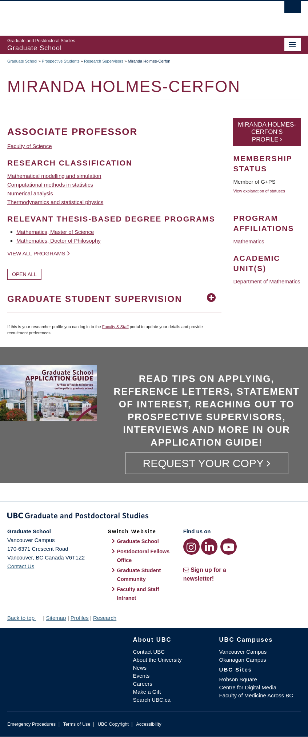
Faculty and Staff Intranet (138, 593)
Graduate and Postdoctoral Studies (154, 517)
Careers (142, 684)
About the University (157, 660)
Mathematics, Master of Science (55, 232)
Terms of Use (76, 724)
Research (104, 618)
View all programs (36, 253)
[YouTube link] (228, 546)
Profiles (80, 618)
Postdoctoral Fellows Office (143, 556)
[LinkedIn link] (209, 546)
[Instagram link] (191, 546)
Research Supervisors (103, 61)
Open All (24, 274)
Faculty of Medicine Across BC (256, 695)
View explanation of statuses (259, 191)
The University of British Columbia (132, 15)
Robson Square (238, 679)
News (140, 668)
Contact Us (20, 566)
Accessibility (148, 724)
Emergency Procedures (31, 724)
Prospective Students (61, 61)
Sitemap (56, 618)
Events (141, 676)
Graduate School (22, 61)
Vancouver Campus (243, 652)
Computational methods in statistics (50, 185)
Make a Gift (147, 692)
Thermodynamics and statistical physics (55, 202)
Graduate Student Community (139, 574)
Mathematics (248, 241)
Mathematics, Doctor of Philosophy (58, 241)
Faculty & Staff (115, 326)
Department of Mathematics (266, 281)
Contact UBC (149, 652)
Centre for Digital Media (248, 687)
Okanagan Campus (242, 660)
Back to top (24, 618)
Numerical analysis (30, 193)
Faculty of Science (29, 146)
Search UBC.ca (152, 700)
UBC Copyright (113, 724)
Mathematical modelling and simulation (54, 176)
